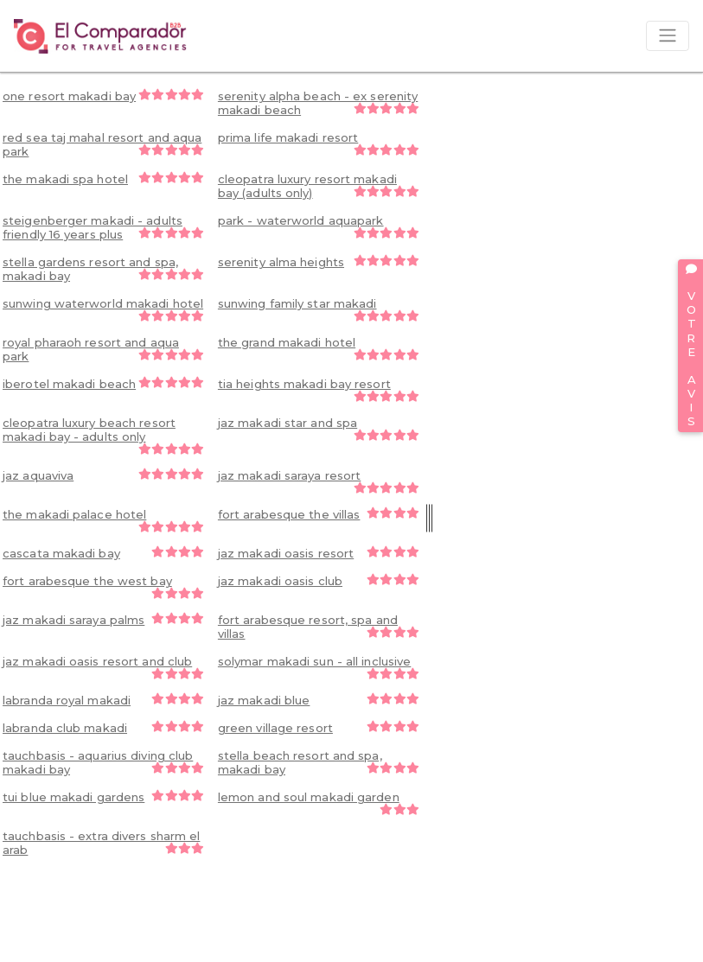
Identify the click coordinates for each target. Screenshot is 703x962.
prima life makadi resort (318, 143)
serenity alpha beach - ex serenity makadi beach (318, 103)
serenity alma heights (318, 262)
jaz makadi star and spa (318, 428)
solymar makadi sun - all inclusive (318, 666)
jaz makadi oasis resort (318, 553)
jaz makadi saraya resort (318, 481)
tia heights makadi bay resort (318, 389)
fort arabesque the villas (318, 514)
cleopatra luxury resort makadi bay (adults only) (318, 186)
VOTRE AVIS (691, 346)
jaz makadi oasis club (318, 581)
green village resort (318, 728)
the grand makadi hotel (318, 347)
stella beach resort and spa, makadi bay (318, 762)
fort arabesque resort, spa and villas (318, 626)
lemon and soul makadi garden (318, 802)
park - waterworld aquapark (318, 226)
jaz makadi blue (318, 700)
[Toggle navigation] (667, 35)
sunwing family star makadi (318, 309)
